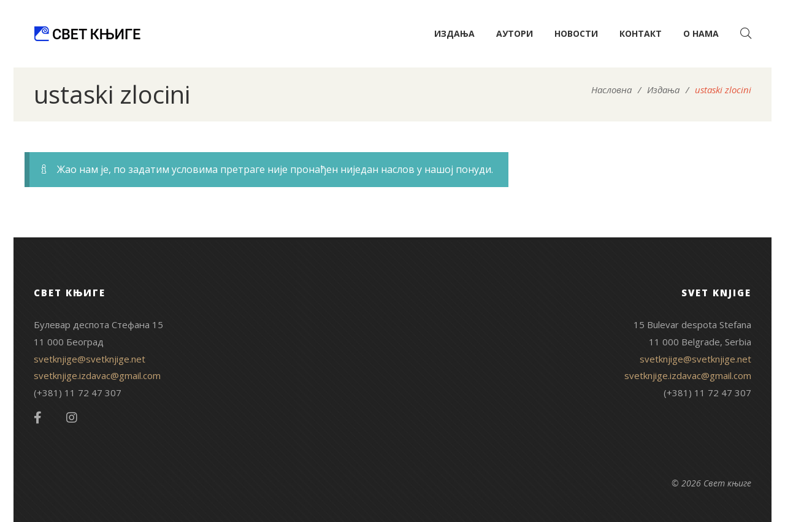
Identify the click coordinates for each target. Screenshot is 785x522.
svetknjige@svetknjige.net (89, 359)
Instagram (71, 418)
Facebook (38, 418)
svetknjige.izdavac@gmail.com (97, 375)
